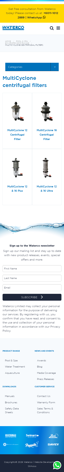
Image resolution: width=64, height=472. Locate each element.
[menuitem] (16, 360)
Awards (41, 360)
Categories (15, 66)
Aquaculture (12, 373)
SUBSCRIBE (32, 297)
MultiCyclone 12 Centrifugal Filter (17, 134)
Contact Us (43, 396)
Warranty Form (46, 402)
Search (51, 28)
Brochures (11, 402)
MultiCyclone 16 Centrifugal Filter (47, 134)
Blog (39, 366)
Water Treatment (15, 366)
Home (8, 41)
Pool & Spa (22, 41)
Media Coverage (46, 373)
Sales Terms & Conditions (45, 410)
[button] (58, 28)
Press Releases (45, 379)
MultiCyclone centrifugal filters (24, 45)
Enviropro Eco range (17, 43)
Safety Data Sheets (12, 410)
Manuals (10, 396)
